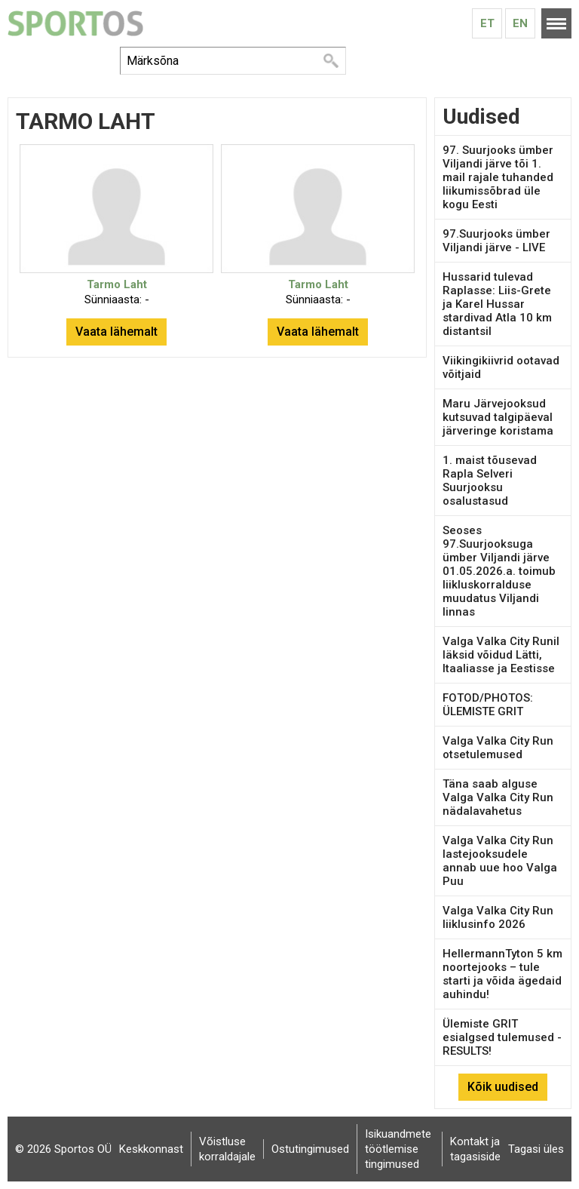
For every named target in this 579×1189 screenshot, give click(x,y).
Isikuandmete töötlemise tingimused (398, 1149)
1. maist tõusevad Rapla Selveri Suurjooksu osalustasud (490, 480)
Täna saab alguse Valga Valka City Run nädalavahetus (498, 797)
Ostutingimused (310, 1149)
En (520, 23)
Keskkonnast (151, 1149)
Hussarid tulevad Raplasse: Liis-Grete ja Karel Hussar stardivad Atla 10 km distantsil (497, 304)
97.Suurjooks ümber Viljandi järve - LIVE (496, 240)
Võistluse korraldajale (227, 1149)
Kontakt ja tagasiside (475, 1149)
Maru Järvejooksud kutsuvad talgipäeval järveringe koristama (498, 417)
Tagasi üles (536, 1149)
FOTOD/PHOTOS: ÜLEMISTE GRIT (488, 704)
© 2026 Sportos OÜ (63, 1149)
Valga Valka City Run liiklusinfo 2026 (498, 917)
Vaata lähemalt (116, 331)
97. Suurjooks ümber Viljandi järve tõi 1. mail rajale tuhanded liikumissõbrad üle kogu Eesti (498, 177)
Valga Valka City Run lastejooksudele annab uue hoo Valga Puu (500, 861)
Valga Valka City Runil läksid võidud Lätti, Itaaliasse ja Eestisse (501, 654)
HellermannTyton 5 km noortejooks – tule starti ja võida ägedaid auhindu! (502, 974)
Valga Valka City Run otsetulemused (498, 747)
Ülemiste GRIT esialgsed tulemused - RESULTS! (502, 1037)
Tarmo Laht (117, 284)
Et (487, 23)
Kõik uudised (502, 1087)
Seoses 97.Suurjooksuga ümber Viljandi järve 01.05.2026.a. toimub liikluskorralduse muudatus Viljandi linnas (499, 571)
